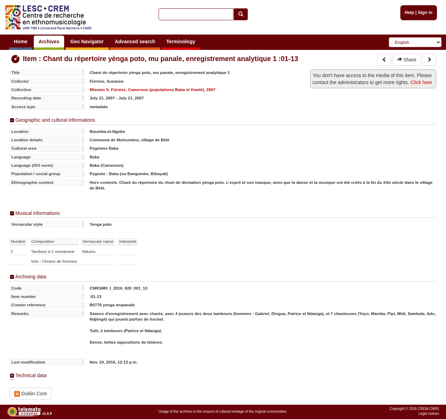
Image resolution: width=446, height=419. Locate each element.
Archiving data (30, 276)
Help (409, 12)
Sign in (425, 12)
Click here (421, 82)
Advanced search (135, 41)
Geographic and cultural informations (55, 120)
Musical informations (37, 213)
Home (21, 41)
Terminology (180, 41)
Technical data (31, 375)
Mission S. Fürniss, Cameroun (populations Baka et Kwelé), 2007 (152, 89)
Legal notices (428, 414)
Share (406, 59)
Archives (49, 41)
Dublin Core (30, 394)
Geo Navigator (87, 41)
